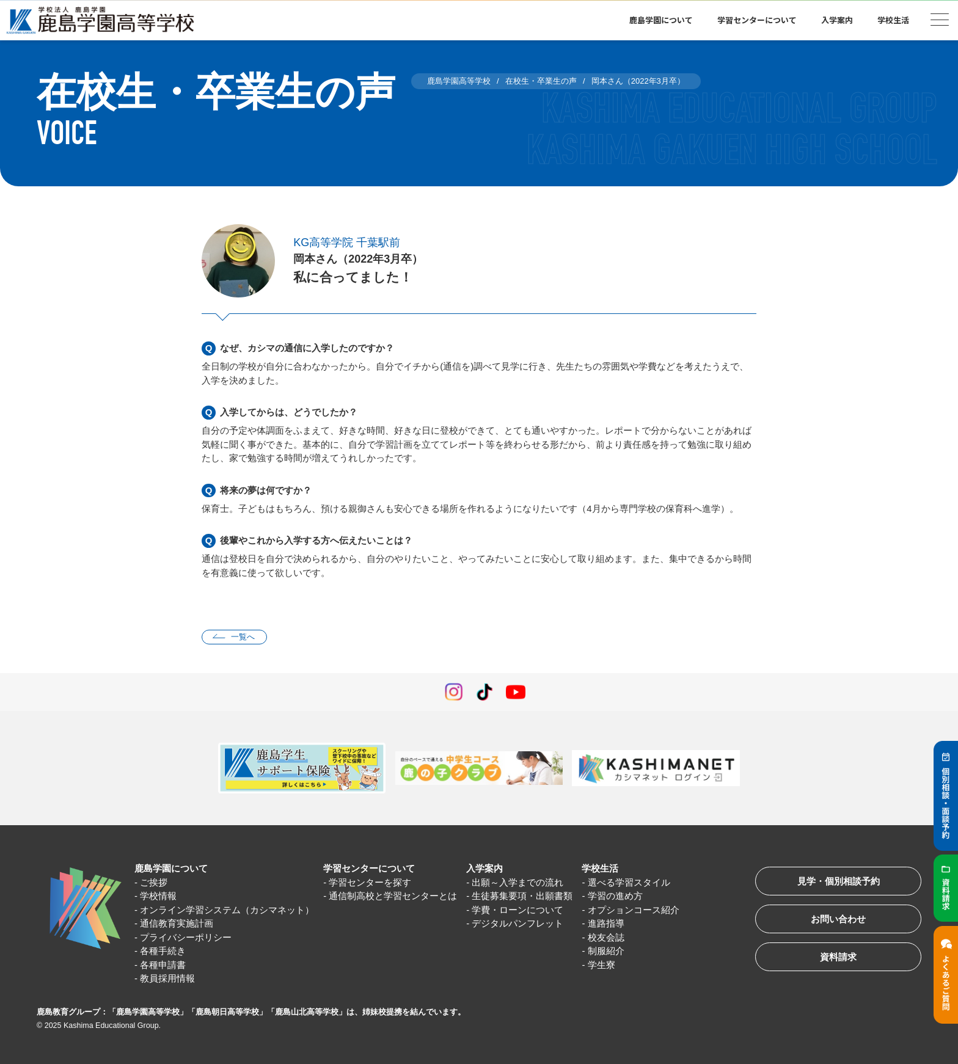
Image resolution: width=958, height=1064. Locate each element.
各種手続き (163, 951)
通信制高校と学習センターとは (393, 896)
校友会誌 (606, 937)
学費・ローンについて (518, 910)
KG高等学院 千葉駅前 (346, 242)
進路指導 (606, 923)
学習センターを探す (370, 882)
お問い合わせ (838, 919)
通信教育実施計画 (176, 923)
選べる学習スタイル (629, 882)
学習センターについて (757, 20)
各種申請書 (163, 965)
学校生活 (893, 20)
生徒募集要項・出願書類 (522, 896)
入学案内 (837, 20)
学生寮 (601, 965)
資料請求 (838, 957)
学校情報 (158, 896)
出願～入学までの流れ (518, 882)
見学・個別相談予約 (838, 881)
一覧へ (243, 636)
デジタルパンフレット (518, 923)
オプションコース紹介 (633, 910)
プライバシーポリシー (186, 937)
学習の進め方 (615, 896)
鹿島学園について (661, 20)
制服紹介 (606, 951)
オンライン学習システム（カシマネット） (227, 910)
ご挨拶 (153, 882)
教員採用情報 (167, 978)
